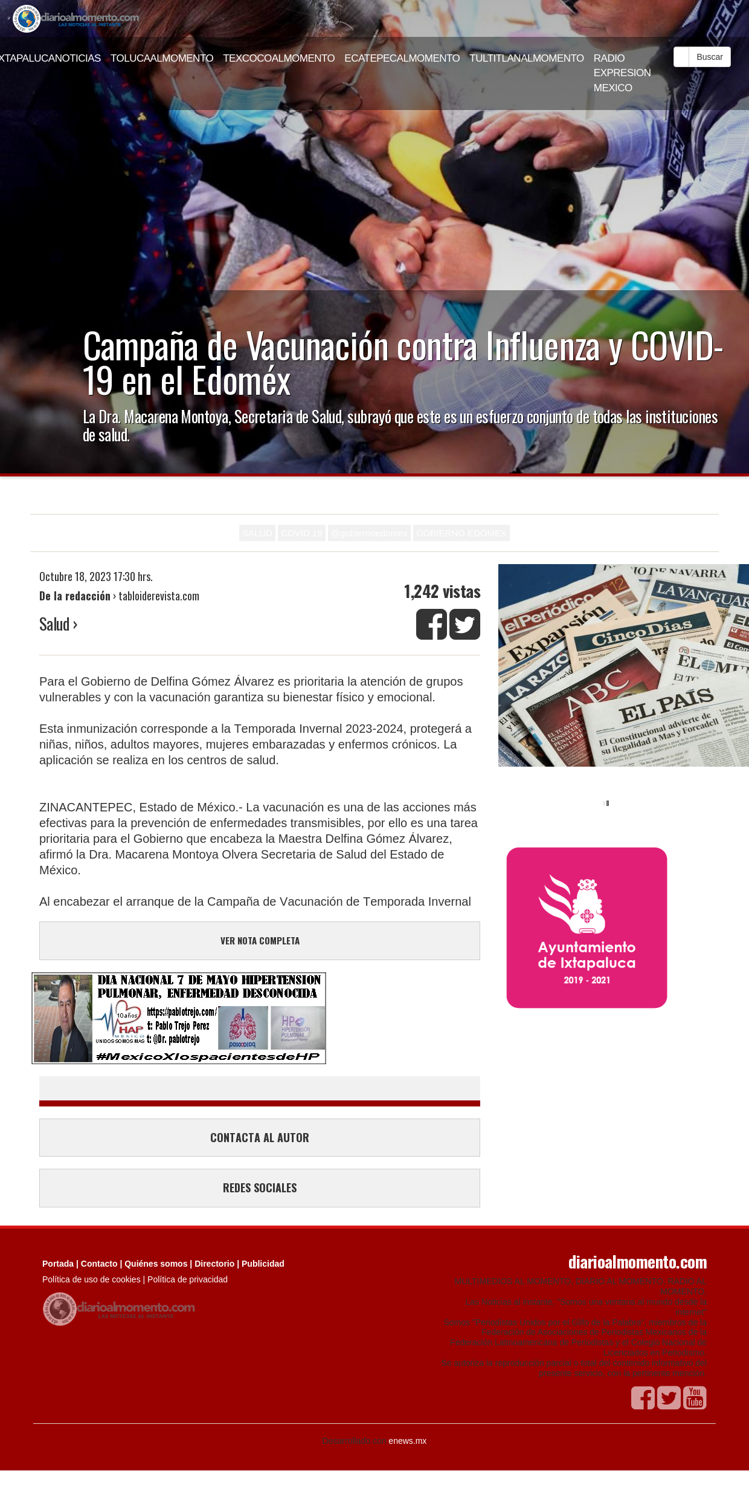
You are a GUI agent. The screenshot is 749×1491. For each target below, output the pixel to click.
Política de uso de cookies (91, 1279)
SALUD (257, 533)
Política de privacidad (187, 1279)
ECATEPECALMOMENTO (402, 58)
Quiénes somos (155, 1263)
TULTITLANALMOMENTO (526, 58)
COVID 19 (301, 533)
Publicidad (263, 1263)
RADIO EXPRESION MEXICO (622, 73)
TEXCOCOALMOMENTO (279, 58)
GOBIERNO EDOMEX (461, 533)
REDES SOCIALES (260, 1187)
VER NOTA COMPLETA (260, 940)
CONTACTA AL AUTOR (259, 1137)
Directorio (214, 1263)
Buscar (709, 57)
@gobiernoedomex (369, 533)
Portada (58, 1263)
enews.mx (407, 1441)
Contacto (99, 1263)
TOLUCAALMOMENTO (162, 58)
